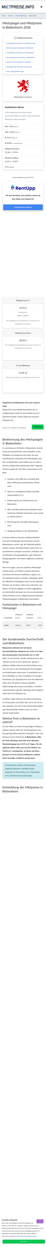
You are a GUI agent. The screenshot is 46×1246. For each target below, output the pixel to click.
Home (4, 16)
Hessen (10, 16)
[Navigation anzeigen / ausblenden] (41, 6)
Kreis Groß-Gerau (21, 16)
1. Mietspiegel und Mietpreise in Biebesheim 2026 (20, 43)
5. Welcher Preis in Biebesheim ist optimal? (18, 62)
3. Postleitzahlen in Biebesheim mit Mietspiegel (19, 53)
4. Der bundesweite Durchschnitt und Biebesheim (20, 57)
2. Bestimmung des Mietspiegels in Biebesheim (19, 48)
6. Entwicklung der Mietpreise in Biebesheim (18, 67)
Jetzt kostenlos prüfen (23, 207)
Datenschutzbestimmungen (28, 1236)
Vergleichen (38, 427)
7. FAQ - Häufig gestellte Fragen (14, 71)
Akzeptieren (23, 1241)
